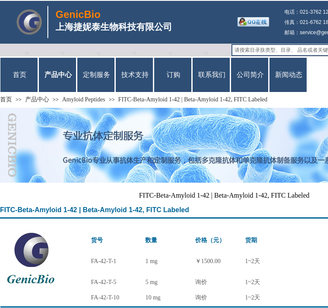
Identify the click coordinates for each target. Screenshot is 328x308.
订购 (173, 74)
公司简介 (250, 74)
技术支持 (135, 74)
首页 (6, 99)
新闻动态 (288, 74)
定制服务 (96, 74)
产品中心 (37, 99)
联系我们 (212, 74)
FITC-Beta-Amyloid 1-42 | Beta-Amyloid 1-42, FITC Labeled (192, 99)
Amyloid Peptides (83, 99)
